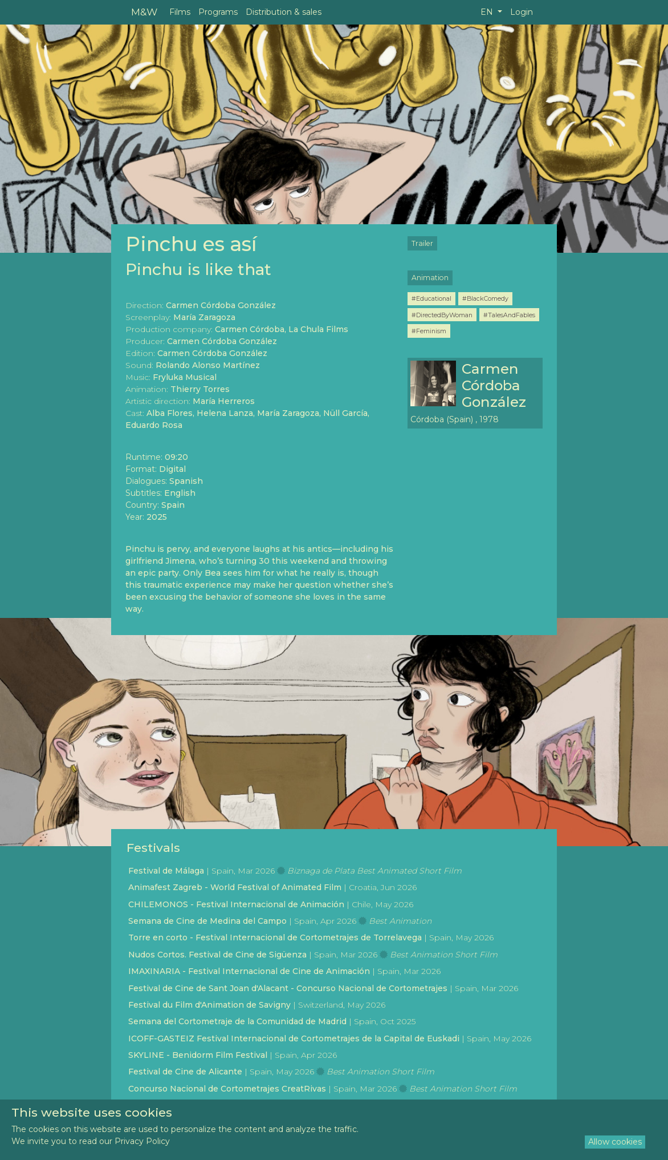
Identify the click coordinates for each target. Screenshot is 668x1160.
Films (179, 12)
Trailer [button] (422, 243)
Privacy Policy (142, 1141)
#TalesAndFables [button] (509, 315)
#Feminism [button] (429, 331)
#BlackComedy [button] (485, 298)
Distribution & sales (283, 12)
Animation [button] (430, 277)
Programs (218, 12)
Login (521, 12)
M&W (144, 12)
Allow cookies (615, 1142)
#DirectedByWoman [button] (442, 315)
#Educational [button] (431, 298)
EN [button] (487, 12)
